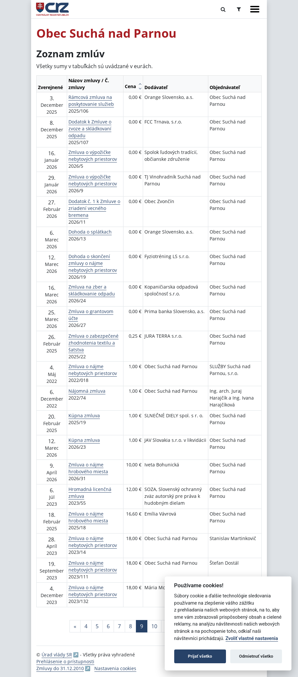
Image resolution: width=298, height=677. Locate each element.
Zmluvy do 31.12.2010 (60, 668)
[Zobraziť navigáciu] (255, 9)
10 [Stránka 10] (154, 626)
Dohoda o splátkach (90, 232)
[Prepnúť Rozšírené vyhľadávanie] (239, 9)
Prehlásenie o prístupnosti (65, 661)
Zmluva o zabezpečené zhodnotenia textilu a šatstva (93, 343)
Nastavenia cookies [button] (115, 668)
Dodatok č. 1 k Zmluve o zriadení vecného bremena (94, 208)
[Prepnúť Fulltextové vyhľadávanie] (223, 9)
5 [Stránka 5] (97, 626)
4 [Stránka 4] (85, 626)
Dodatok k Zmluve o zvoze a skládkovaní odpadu (89, 129)
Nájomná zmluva (86, 391)
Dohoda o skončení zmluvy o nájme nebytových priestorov (92, 263)
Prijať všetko (200, 656)
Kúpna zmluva (84, 415)
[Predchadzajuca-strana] (75, 626)
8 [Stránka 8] (130, 626)
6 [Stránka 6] (108, 626)
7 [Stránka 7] (119, 626)
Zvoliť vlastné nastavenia (252, 638)
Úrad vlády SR (57, 654)
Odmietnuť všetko (256, 656)
